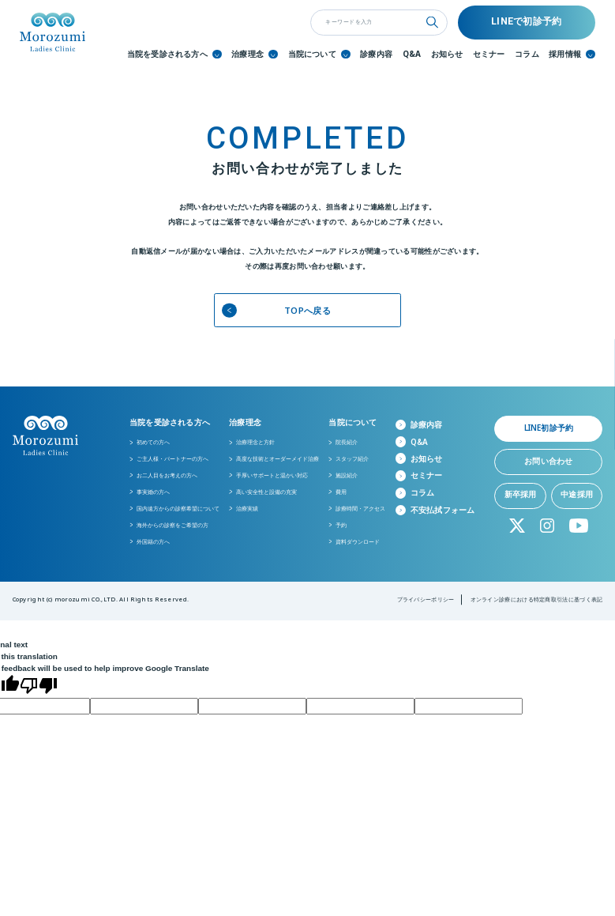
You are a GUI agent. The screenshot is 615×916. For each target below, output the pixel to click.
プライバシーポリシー (426, 599)
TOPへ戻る (276, 310)
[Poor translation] (39, 686)
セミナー (489, 54)
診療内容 (376, 54)
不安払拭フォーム (443, 509)
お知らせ (447, 54)
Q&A (412, 54)
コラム (527, 54)
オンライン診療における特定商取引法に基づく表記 (537, 599)
